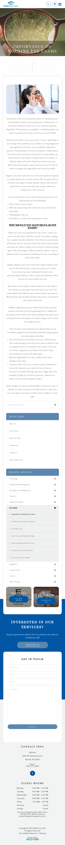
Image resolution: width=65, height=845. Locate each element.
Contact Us (13, 453)
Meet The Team (15, 438)
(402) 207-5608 (32, 766)
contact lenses (14, 570)
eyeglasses (13, 564)
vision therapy (14, 582)
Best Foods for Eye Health (20, 558)
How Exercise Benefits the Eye (22, 550)
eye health (13, 508)
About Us (12, 424)
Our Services (13, 431)
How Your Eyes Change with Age (22, 536)
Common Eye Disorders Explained (23, 521)
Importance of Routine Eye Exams (23, 514)
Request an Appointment (32, 645)
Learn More (18, 599)
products (12, 496)
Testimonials (13, 445)
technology (13, 479)
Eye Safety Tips (16, 529)
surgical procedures (16, 502)
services (12, 576)
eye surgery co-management (19, 490)
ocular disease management (19, 485)
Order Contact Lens (16, 460)
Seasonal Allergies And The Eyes (22, 543)
